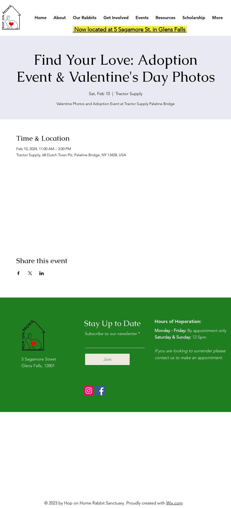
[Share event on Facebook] (18, 273)
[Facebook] (100, 390)
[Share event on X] (30, 273)
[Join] (107, 359)
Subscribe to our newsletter (111, 334)
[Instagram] (88, 390)
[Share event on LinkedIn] (41, 273)
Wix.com (174, 503)
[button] (59, 17)
